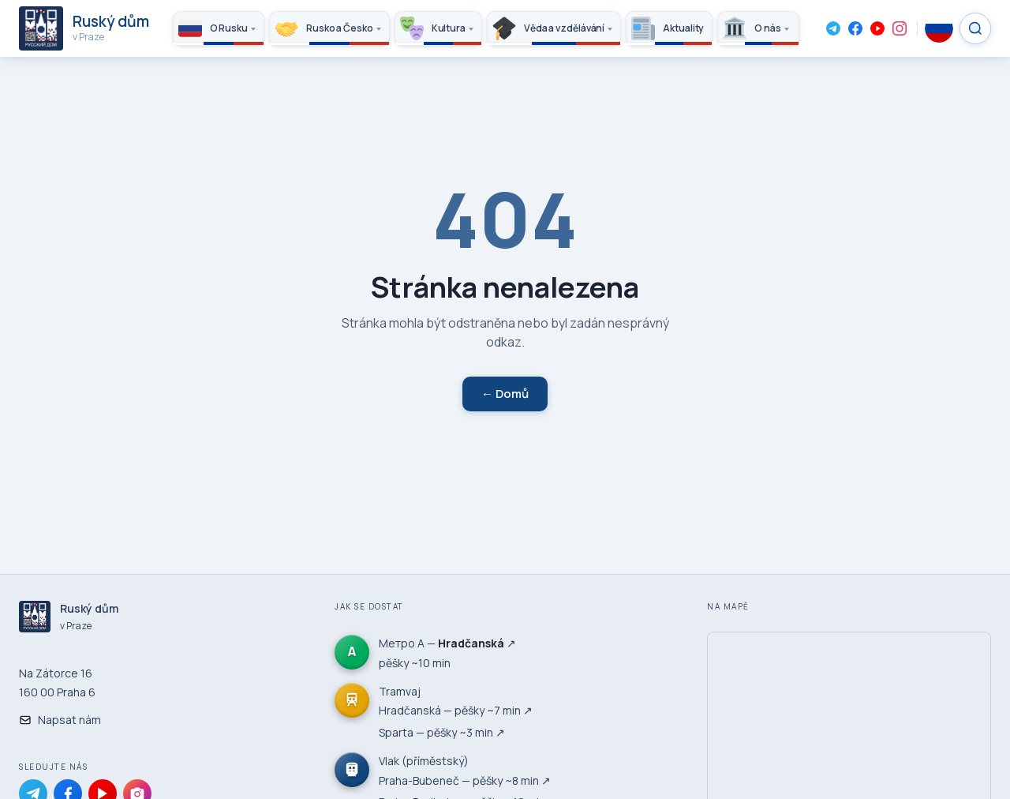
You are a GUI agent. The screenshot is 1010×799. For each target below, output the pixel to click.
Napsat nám (60, 719)
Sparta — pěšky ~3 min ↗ (442, 732)
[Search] (975, 28)
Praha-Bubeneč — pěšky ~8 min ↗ (465, 780)
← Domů (505, 393)
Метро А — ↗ (447, 643)
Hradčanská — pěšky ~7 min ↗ (456, 710)
